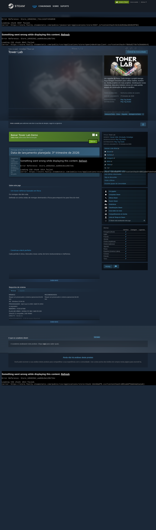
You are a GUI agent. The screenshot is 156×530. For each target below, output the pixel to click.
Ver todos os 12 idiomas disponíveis (115, 191)
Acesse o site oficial (112, 211)
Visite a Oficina (109, 243)
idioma (143, 2)
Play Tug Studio (126, 102)
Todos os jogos (13, 52)
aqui (44, 347)
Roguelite (124, 117)
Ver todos (97, 340)
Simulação (122, 200)
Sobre (56, 6)
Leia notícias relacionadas (113, 237)
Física (118, 117)
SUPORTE (64, 6)
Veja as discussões (111, 240)
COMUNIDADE (44, 6)
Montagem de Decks (135, 117)
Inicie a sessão (14, 126)
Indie (116, 200)
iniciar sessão (134, 2)
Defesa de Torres (110, 117)
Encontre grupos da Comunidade (115, 246)
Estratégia (22, 52)
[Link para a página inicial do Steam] (18, 8)
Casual (112, 200)
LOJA (34, 6)
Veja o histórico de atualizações (115, 234)
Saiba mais (14, 140)
